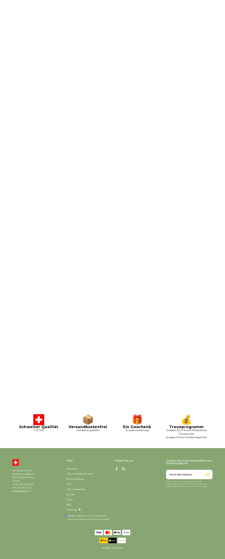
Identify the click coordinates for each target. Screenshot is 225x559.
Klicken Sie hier (102, 519)
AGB (68, 484)
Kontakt (70, 494)
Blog (68, 504)
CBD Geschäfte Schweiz (79, 473)
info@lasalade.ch (21, 491)
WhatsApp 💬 (73, 509)
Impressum (72, 468)
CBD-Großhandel (75, 489)
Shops (69, 499)
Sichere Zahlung (75, 479)
